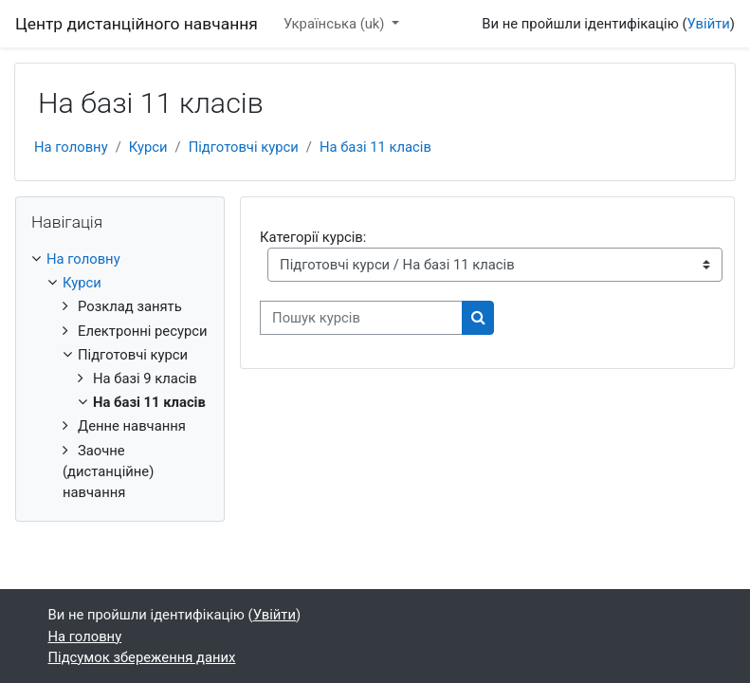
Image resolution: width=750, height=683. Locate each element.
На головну (71, 147)
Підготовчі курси (244, 147)
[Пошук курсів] (361, 318)
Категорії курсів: (313, 237)
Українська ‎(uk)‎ (336, 23)
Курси (148, 147)
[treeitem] (120, 376)
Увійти (708, 23)
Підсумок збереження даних (142, 657)
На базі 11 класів (375, 147)
